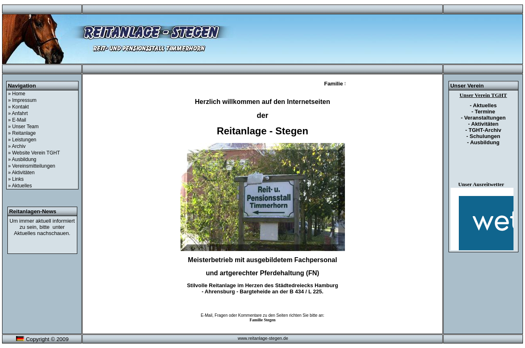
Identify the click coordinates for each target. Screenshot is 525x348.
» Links (16, 179)
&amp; (482, 219)
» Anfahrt (18, 113)
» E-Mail (17, 120)
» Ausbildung (22, 159)
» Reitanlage (22, 133)
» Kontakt (18, 107)
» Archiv (17, 146)
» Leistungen (22, 140)
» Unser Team (23, 126)
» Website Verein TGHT (34, 153)
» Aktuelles (20, 186)
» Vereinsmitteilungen (32, 166)
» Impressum (22, 100)
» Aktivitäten (21, 172)
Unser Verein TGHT (483, 95)
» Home (16, 94)
